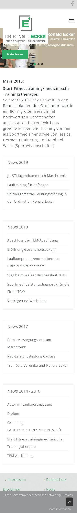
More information (60, 509)
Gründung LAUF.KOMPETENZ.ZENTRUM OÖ (34, 426)
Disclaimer (11, 489)
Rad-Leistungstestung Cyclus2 (31, 356)
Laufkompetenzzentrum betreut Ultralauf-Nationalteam (33, 262)
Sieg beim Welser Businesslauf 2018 (36, 275)
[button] (35, 64)
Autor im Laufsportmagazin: (29, 404)
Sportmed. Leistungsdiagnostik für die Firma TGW (38, 288)
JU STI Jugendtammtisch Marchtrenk (36, 175)
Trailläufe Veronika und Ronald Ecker (37, 365)
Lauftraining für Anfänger (27, 185)
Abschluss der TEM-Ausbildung (32, 240)
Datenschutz (56, 479)
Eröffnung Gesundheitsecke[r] (31, 249)
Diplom (13, 413)
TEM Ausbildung (20, 455)
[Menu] (71, 21)
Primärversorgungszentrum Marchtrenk (29, 343)
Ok (69, 501)
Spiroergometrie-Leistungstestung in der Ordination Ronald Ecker (37, 198)
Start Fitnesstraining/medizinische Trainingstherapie (35, 443)
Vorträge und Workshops (27, 301)
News (50, 489)
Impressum (17, 479)
